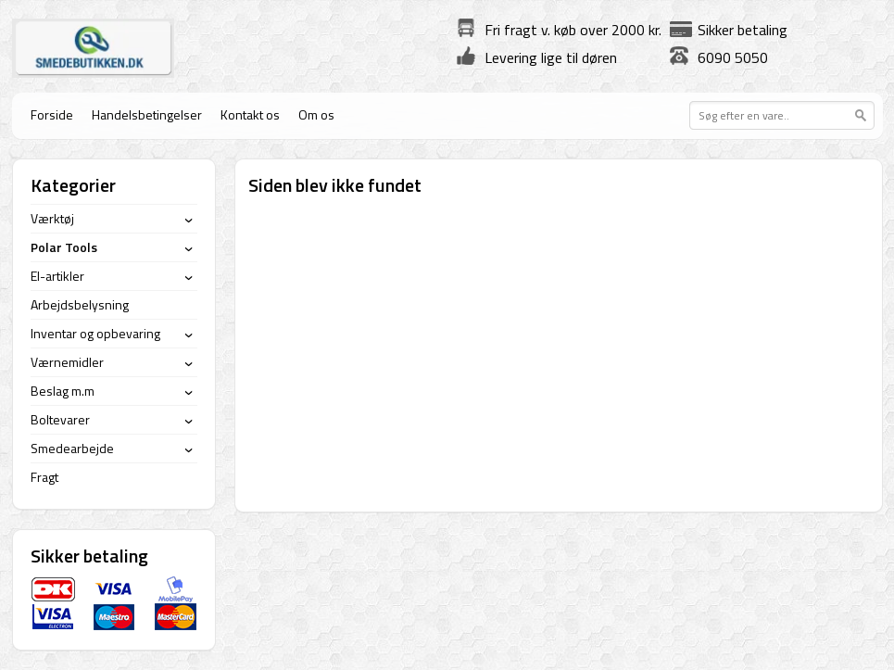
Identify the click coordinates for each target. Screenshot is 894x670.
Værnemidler (67, 362)
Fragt (44, 477)
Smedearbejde (72, 448)
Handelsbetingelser (147, 114)
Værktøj (52, 218)
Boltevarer (60, 419)
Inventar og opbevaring (95, 333)
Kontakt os (250, 114)
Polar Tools (64, 247)
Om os (316, 114)
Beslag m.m (62, 390)
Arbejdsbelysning (80, 304)
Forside (52, 114)
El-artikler (57, 275)
